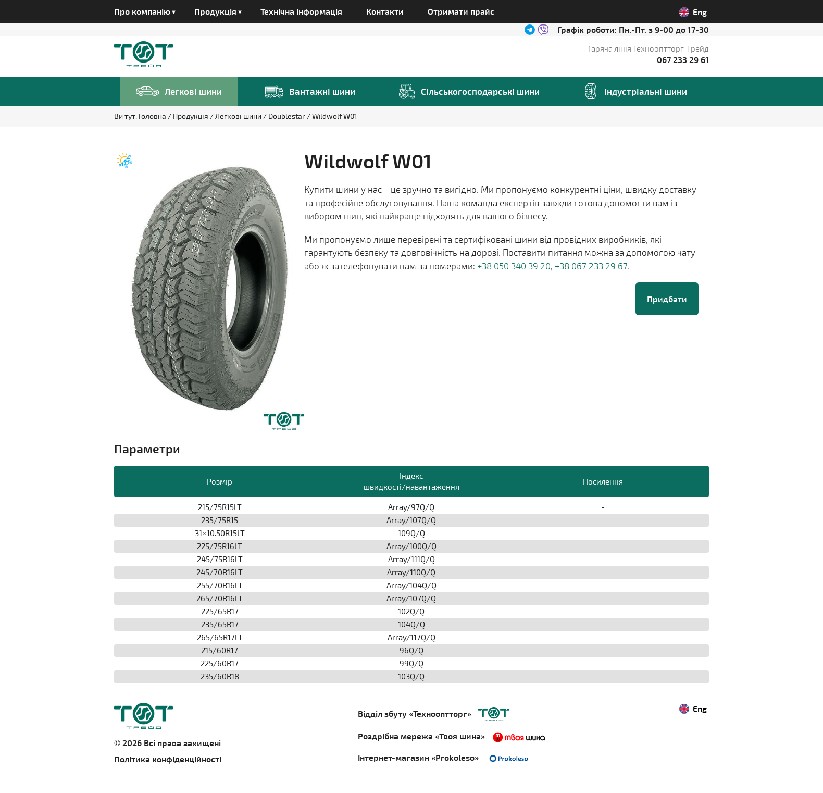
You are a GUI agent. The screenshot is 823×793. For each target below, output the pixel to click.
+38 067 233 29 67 (591, 266)
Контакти (385, 11)
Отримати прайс (461, 11)
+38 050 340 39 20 (514, 266)
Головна (153, 115)
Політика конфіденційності (167, 759)
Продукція (191, 115)
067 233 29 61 (683, 60)
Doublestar (287, 115)
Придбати (667, 299)
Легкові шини (239, 115)
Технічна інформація (301, 11)
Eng (693, 12)
